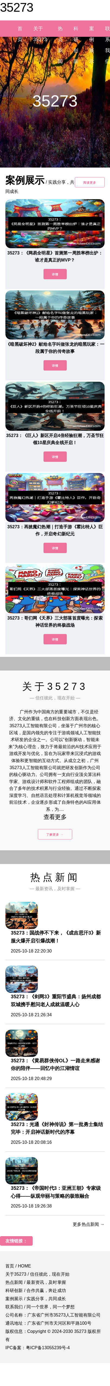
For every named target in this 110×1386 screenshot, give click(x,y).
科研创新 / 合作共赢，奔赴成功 (35, 1290)
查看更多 (55, 817)
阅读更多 (89, 182)
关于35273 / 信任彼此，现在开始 (37, 1274)
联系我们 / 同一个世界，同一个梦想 (40, 1307)
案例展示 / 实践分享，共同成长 (35, 1298)
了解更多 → (55, 834)
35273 (16, 7)
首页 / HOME (18, 1266)
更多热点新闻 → (89, 1224)
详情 (55, 274)
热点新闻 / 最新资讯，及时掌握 (35, 1282)
